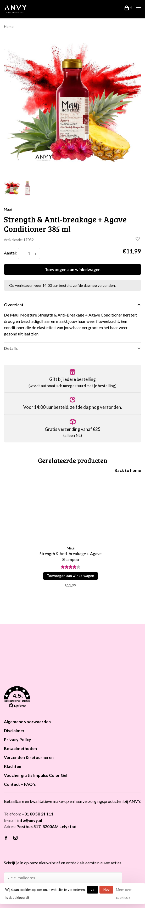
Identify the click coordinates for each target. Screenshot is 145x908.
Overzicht (14, 304)
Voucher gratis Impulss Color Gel (35, 775)
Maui (8, 209)
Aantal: (10, 252)
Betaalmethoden (20, 748)
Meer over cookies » (124, 893)
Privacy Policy (17, 739)
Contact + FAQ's (20, 784)
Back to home (127, 470)
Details (11, 348)
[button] (72, 698)
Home (9, 26)
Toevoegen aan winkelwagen (73, 269)
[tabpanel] (72, 107)
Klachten (12, 766)
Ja (92, 889)
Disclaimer (14, 730)
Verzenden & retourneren (29, 757)
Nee (106, 889)
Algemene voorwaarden (27, 721)
